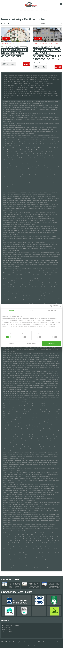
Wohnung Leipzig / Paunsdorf (14, 440)
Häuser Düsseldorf (33, 135)
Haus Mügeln (12, 498)
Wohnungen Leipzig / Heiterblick (10, 301)
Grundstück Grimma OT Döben (23, 147)
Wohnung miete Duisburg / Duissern (29, 129)
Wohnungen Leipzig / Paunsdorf (45, 436)
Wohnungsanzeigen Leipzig (12, 200)
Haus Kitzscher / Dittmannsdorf (23, 190)
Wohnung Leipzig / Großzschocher (36, 285)
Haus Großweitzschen (18, 156)
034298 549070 (19, 10)
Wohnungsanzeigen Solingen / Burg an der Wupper (23, 518)
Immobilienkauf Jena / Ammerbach (10, 188)
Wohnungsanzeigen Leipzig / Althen (39, 214)
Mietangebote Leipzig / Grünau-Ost (22, 291)
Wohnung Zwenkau (48, 567)
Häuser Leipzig (36, 200)
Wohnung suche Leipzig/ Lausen (10, 474)
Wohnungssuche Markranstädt (18, 494)
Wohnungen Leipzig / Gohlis (36, 270)
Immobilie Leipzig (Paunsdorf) (34, 208)
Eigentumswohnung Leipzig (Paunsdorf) (29, 204)
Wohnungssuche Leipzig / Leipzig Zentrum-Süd (35, 385)
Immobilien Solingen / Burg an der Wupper (39, 520)
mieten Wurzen (53, 559)
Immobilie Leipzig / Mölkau (19, 422)
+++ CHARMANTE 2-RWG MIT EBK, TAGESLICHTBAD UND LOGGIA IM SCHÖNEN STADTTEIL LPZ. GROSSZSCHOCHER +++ (47, 53)
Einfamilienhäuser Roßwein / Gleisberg (36, 506)
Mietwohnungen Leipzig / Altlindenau (38, 218)
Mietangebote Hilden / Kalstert (19, 166)
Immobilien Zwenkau (16, 569)
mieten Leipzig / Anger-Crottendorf (32, 232)
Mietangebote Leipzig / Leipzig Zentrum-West (28, 391)
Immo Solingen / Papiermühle (48, 524)
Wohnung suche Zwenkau (12, 567)
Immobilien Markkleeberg (35, 490)
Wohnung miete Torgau (54, 547)
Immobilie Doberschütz (49, 123)
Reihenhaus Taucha (26, 534)
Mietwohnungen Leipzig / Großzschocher (28, 280)
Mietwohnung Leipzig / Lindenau (51, 401)
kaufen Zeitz (11, 563)
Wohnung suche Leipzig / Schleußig (39, 462)
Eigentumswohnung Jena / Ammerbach (29, 182)
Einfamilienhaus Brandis (19, 115)
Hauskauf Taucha (19, 538)
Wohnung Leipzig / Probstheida (15, 456)
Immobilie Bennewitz (39, 101)
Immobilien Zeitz (25, 563)
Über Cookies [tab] (52, 310)
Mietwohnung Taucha (7, 534)
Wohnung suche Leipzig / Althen (10, 214)
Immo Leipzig (31, 196)
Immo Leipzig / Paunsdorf (44, 434)
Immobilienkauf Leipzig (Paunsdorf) (10, 210)
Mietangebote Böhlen (14, 117)
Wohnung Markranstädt (45, 494)
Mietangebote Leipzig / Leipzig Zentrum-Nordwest (31, 371)
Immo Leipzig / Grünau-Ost (8, 291)
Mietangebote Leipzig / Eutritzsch (21, 260)
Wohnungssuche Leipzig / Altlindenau (11, 222)
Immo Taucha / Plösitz (7, 540)
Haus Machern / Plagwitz (19, 478)
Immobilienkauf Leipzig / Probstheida (16, 458)
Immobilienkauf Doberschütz (15, 125)
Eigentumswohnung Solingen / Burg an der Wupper (37, 514)
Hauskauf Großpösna (7, 153)
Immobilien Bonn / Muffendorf (14, 111)
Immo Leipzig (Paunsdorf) (44, 204)
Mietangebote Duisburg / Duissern (22, 127)
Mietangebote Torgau (13, 547)
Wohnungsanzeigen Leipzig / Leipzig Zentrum (38, 357)
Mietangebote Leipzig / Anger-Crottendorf (26, 226)
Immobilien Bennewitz (49, 101)
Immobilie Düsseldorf (50, 135)
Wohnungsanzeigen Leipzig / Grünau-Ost (28, 295)
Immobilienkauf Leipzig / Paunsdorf (24, 442)
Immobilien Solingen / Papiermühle (16, 530)
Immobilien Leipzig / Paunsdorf (9, 442)
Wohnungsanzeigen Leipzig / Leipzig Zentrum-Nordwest (23, 377)
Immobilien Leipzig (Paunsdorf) (47, 208)
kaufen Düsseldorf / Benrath (27, 143)
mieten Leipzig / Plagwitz (41, 448)
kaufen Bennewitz (30, 101)
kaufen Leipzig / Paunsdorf (26, 440)
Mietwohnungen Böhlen (24, 117)
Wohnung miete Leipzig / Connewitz (24, 254)
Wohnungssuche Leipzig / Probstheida (37, 454)
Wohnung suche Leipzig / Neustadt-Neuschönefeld (28, 428)
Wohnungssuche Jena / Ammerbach (31, 184)
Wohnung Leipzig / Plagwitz (29, 448)
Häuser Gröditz (19, 162)
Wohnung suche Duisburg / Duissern (45, 129)
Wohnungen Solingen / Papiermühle (10, 526)
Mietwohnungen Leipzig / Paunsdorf (15, 436)
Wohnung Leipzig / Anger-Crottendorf (16, 232)
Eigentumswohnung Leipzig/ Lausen (27, 472)
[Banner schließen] (60, 306)
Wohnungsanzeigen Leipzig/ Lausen (39, 474)
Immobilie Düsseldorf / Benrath (39, 143)
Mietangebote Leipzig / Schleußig (21, 460)
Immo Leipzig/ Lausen (40, 472)
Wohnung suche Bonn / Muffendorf (39, 107)
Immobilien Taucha (11, 538)
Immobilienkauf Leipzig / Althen (43, 216)
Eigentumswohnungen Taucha (9, 532)
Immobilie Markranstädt (14, 496)
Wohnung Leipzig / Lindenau (30, 405)
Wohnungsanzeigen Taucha (12, 536)
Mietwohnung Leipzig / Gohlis (23, 270)
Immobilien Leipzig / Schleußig (14, 466)
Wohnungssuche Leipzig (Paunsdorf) (31, 206)
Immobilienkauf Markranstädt (37, 496)
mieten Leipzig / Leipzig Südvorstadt (27, 349)
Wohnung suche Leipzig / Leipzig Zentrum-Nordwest (32, 375)
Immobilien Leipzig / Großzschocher (39, 287)
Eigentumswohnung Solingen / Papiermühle (32, 524)
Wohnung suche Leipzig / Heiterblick (40, 301)
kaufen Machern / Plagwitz (42, 478)
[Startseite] (31, 4)
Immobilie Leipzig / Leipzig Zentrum (29, 359)
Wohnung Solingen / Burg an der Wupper (43, 518)
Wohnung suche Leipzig (46, 198)
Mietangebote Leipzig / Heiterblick (22, 299)
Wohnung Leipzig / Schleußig (31, 464)
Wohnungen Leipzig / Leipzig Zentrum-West (32, 393)
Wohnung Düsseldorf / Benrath (13, 143)
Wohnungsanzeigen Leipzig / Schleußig (16, 464)
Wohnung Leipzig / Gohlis (52, 272)
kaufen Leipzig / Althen (8, 216)
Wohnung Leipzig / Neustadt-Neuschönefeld (42, 430)
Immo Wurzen (6, 557)
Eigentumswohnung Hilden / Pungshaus (30, 174)
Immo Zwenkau (6, 565)
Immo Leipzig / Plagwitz (8, 444)
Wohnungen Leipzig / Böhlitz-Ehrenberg (29, 244)
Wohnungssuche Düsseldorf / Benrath (37, 141)
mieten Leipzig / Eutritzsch (43, 264)
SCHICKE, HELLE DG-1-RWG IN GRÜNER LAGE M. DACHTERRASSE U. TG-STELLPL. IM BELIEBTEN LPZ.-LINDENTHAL (14, 587)
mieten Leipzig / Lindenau (42, 405)
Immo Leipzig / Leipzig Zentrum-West (11, 391)
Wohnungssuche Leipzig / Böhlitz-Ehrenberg (31, 246)
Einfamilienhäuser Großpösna (43, 153)
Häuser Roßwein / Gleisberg (50, 502)
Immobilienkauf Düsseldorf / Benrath (14, 145)
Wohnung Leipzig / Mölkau (54, 420)
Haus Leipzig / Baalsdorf (34, 236)
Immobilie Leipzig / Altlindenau (14, 224)
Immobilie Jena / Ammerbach (33, 186)
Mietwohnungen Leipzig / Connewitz (37, 252)
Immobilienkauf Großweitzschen (34, 158)
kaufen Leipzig (43, 200)
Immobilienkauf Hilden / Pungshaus (10, 180)
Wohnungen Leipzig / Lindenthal (10, 411)
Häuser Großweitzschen (28, 156)
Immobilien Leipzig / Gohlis (40, 274)
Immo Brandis (6, 113)
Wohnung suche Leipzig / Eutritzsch (40, 262)
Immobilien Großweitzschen (9, 158)
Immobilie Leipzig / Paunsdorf (51, 440)
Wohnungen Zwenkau (47, 565)
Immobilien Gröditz (42, 162)
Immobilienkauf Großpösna (18, 153)
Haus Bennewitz (14, 101)
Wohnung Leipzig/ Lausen (53, 474)
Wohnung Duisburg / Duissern (43, 131)
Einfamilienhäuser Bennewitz (38, 103)
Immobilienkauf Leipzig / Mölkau (45, 422)
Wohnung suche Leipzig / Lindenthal (40, 411)
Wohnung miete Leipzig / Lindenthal (24, 411)
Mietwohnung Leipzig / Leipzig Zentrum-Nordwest (22, 373)
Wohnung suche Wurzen (12, 559)
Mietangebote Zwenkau (15, 565)
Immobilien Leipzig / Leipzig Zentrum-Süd (18, 389)
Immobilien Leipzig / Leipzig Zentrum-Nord (18, 369)
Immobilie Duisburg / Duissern (13, 133)
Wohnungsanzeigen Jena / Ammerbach (48, 184)
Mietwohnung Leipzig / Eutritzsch (51, 260)
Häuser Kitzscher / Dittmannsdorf (38, 190)
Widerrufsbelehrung (43, 641)
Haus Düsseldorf (25, 135)
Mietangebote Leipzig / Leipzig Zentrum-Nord (28, 361)
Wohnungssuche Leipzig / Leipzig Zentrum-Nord (36, 365)
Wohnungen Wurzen (45, 557)
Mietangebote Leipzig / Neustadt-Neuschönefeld (31, 424)
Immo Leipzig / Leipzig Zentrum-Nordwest (12, 371)
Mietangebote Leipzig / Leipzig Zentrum (25, 353)
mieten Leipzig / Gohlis (18, 274)
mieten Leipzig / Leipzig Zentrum (14, 359)
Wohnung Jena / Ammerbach (9, 186)
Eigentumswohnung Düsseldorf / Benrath (30, 139)
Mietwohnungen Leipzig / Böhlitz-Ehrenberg (45, 242)
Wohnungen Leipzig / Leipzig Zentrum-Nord (32, 363)
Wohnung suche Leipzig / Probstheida (20, 454)
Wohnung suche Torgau (8, 549)
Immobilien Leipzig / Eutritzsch (14, 266)
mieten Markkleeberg (13, 490)
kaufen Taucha (43, 536)
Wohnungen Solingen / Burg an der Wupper (18, 516)
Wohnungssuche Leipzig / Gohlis (24, 272)
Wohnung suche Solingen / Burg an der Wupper (38, 516)
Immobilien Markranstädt (25, 496)
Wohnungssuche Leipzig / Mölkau (25, 420)
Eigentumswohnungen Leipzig (9, 196)
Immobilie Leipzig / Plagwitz (52, 448)
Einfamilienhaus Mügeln (19, 500)
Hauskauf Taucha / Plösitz (15, 542)
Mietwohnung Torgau (34, 547)
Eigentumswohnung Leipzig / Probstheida (31, 452)
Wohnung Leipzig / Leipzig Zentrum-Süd (20, 387)
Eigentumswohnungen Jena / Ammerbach (11, 182)
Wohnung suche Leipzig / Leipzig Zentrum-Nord (16, 365)
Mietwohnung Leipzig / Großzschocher (46, 280)
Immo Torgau (6, 547)
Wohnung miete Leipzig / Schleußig (24, 462)
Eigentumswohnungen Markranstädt (10, 492)
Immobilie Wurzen (7, 561)
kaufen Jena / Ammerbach (21, 186)
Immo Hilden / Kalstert (8, 166)
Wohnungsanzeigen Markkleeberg (33, 488)
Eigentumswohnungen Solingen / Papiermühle (12, 524)
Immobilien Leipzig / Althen (30, 216)
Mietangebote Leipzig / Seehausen (40, 468)
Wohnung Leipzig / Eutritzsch (31, 264)
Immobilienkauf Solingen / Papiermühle (32, 530)
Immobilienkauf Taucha (28, 538)
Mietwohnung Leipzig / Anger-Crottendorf (11, 228)
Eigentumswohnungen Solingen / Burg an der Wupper (14, 514)
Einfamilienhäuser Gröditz (29, 164)
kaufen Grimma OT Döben (48, 147)
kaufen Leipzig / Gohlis (8, 274)
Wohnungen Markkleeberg (34, 486)
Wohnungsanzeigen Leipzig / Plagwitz (15, 448)
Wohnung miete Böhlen (54, 117)
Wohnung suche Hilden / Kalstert (32, 168)
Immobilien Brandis (43, 113)
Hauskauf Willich (48, 553)
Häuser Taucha (36, 536)
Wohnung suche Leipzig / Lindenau (39, 403)
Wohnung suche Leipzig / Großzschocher (40, 282)
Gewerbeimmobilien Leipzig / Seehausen (11, 468)
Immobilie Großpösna (41, 151)
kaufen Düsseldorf (42, 135)
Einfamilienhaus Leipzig (30, 202)
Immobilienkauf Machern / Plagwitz (40, 480)
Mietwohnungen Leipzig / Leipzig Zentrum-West (49, 391)
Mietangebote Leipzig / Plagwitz (20, 444)
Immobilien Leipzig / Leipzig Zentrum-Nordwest (48, 379)
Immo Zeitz (5, 563)
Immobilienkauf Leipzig (20, 202)
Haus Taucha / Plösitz (17, 540)
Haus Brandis (12, 113)
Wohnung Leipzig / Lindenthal (31, 413)
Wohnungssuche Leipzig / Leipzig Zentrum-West (36, 395)
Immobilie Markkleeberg (24, 490)
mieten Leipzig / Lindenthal (44, 413)
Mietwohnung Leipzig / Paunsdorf (31, 436)
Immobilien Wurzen (15, 561)
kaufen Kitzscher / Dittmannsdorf (53, 190)
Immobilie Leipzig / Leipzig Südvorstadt (44, 349)
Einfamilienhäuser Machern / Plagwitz (15, 482)
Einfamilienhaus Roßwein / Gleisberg (19, 506)
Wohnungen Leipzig (17, 198)
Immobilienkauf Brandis (8, 115)
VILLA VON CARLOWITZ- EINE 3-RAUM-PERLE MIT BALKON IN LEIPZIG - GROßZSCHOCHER (14, 52)
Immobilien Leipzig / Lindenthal (14, 416)
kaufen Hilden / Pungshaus (21, 178)
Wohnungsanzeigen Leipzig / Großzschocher (19, 285)
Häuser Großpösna (23, 151)
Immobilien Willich (40, 553)
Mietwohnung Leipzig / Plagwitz (48, 444)
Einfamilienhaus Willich (11, 555)
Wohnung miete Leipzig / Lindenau (24, 403)
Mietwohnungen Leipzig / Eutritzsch (36, 260)
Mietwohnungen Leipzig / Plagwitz (34, 444)
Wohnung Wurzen (45, 559)
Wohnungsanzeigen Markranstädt (33, 494)
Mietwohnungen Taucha (50, 532)
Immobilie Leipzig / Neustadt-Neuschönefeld (23, 432)
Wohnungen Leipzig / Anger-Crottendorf (29, 228)
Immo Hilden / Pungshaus (44, 174)
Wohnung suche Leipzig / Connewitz (40, 254)
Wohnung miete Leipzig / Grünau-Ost (31, 293)
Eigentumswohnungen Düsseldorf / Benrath (12, 139)
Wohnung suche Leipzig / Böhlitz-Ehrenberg (12, 246)
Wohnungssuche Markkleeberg (18, 488)
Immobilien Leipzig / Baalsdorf (26, 238)
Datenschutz (52, 641)
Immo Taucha (32, 532)
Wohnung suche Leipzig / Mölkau (10, 420)
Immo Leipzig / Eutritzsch (8, 260)
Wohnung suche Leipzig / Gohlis (9, 272)
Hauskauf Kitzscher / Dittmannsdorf (42, 192)
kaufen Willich (25, 553)
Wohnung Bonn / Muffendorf (31, 109)
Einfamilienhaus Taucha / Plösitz (42, 542)
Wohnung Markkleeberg (46, 488)
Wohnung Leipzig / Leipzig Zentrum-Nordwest (45, 377)
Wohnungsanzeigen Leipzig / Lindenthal (16, 413)
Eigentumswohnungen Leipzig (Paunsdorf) (12, 204)
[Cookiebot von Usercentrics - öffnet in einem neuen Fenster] (51, 306)
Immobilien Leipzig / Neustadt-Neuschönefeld (43, 432)
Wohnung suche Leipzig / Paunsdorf (19, 438)
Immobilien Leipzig (10, 202)
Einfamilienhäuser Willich (22, 555)
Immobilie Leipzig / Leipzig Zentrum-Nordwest (28, 379)
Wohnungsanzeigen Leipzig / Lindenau (16, 405)
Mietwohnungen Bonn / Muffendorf (36, 105)
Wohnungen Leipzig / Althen (51, 212)
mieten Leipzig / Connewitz (44, 256)
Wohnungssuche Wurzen (23, 559)
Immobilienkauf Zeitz (33, 563)
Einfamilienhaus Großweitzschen (48, 158)
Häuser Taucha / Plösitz (28, 540)
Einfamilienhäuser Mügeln (29, 500)
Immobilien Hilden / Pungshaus (48, 178)
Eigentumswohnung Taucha (22, 532)
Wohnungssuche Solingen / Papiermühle (45, 526)
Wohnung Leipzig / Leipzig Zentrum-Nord (21, 367)
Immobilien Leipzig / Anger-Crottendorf (11, 234)
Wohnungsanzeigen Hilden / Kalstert (10, 170)
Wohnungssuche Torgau (19, 549)
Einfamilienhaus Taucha (39, 538)
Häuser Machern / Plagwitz (31, 478)
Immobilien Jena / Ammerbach (46, 186)
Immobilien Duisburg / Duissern (27, 133)
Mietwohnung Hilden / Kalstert (47, 166)
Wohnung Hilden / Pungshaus (9, 178)
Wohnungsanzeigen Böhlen (30, 119)
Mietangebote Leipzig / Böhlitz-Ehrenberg (26, 242)
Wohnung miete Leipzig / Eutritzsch (24, 262)
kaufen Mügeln (26, 498)
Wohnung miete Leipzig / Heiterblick (24, 301)
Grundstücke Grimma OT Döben (10, 147)
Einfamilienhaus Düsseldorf (40, 137)
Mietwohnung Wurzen (35, 557)
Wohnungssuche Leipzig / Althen (24, 214)
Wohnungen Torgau (44, 547)
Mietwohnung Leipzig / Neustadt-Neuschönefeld (20, 426)
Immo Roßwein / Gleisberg (26, 502)
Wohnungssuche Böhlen (19, 119)
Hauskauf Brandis (51, 113)
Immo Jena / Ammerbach (43, 182)
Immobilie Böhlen (55, 119)
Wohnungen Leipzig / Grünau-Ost (16, 293)
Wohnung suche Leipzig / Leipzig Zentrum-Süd (15, 385)
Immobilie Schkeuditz (21, 512)
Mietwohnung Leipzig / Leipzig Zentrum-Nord (12, 363)
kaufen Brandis (26, 113)
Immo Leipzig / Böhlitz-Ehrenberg (10, 242)
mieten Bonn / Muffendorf (43, 109)
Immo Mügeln (6, 498)
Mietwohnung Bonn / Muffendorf (51, 105)
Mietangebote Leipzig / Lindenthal (22, 409)
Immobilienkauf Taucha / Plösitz (28, 542)
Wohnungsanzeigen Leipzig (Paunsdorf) (48, 206)
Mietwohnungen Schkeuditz (28, 508)
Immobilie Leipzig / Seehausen (9, 470)
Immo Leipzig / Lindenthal (8, 409)
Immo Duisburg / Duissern (8, 127)
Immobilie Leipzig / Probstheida (41, 456)
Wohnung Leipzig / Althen (52, 214)
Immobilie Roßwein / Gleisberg (18, 504)
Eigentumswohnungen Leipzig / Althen (11, 212)
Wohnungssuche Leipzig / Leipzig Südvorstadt (25, 347)
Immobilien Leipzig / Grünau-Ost (29, 297)
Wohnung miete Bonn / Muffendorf (24, 107)
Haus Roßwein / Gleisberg (38, 502)
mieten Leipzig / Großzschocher (9, 287)
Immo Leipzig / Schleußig (8, 460)
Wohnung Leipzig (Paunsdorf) (9, 208)
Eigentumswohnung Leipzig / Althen (27, 212)
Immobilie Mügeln (34, 498)
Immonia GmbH (23, 641)
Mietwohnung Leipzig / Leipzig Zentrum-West (12, 393)
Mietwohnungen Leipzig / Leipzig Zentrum (43, 353)
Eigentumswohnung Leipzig (22, 196)
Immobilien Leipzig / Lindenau (14, 407)
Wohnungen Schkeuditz (51, 508)
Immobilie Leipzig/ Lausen (18, 476)
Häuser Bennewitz (22, 101)
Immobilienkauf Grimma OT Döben (32, 149)
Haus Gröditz (12, 162)
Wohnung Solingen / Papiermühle (29, 528)
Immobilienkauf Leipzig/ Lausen (43, 476)
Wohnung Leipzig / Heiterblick (32, 303)
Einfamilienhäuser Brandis (30, 115)
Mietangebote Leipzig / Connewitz (22, 252)
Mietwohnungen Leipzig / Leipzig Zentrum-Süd (48, 381)
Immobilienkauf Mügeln (8, 500)
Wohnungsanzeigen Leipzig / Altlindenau (27, 222)
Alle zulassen (51, 343)
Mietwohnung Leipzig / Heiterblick (53, 299)
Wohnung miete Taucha (36, 534)
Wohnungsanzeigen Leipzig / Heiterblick (16, 303)
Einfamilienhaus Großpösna (31, 153)
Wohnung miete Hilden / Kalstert (17, 168)
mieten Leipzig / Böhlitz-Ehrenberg (31, 248)
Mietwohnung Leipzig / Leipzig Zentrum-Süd (12, 383)
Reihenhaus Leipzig (26, 198)
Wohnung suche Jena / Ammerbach (16, 184)
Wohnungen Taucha (17, 534)
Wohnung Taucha (22, 536)
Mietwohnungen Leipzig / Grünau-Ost (38, 291)
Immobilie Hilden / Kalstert (47, 170)
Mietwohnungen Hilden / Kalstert (34, 166)
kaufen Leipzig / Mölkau (8, 422)
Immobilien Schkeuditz (31, 512)
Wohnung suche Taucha (47, 534)
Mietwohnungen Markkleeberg (9, 486)
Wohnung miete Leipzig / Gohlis (49, 270)
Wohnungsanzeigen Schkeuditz (46, 510)
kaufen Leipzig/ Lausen (8, 476)
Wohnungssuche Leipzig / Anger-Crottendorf (31, 230)
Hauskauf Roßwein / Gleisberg (46, 504)
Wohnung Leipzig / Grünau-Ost (44, 295)
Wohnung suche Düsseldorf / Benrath (20, 141)
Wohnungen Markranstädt (48, 492)
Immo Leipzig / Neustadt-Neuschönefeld (11, 424)
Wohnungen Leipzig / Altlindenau (15, 220)
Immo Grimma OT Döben (36, 147)
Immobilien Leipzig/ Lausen (30, 476)
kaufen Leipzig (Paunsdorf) (21, 208)
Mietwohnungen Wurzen (25, 557)
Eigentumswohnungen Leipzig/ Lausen (11, 472)
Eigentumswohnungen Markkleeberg (10, 484)
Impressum (34, 641)
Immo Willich (5, 553)
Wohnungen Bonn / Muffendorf (9, 107)
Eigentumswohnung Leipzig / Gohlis (27, 268)
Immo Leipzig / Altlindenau (8, 218)
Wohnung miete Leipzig (35, 198)
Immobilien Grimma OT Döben (18, 149)
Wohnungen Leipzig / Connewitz (10, 254)
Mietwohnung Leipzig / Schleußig (51, 460)
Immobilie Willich (31, 553)
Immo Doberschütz (30, 123)
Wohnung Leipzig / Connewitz (31, 256)
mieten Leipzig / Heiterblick (44, 303)
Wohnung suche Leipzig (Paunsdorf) (15, 206)
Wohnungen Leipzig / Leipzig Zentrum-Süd (31, 383)
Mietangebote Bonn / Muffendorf (21, 105)
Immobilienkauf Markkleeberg (47, 490)
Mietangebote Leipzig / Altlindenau (22, 218)
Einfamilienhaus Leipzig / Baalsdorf (41, 238)
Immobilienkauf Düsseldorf (28, 137)
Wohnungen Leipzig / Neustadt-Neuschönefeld (40, 426)
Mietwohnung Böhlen (34, 117)
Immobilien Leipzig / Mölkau (31, 422)
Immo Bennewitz (6, 101)
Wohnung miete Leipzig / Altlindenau (30, 220)
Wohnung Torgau (40, 549)
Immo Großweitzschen (8, 156)
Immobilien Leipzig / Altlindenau (28, 224)
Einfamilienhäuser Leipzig (41, 202)
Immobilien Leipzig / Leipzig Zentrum (45, 359)
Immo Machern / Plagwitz (8, 478)
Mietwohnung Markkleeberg (22, 486)
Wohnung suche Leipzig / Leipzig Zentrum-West (16, 395)
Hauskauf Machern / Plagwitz (27, 480)
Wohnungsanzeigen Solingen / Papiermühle (12, 528)
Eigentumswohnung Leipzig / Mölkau (28, 418)
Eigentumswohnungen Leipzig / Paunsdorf (12, 434)
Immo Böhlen (6, 117)
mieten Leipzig (49, 200)
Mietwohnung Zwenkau (37, 565)
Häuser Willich (18, 553)
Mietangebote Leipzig (39, 196)
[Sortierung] (50, 23)
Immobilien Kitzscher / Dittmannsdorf (27, 192)
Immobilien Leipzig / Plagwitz (9, 450)
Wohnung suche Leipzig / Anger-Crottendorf (12, 230)
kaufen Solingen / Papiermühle (43, 528)
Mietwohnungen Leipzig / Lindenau (36, 401)
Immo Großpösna (6, 151)
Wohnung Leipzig (22, 200)
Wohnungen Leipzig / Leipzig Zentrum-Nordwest (43, 373)
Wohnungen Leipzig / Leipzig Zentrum (22, 355)
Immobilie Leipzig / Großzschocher (24, 287)
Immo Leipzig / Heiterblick (8, 299)
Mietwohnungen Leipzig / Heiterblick (37, 299)
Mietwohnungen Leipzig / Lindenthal (37, 409)
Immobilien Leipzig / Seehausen (23, 470)
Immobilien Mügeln (42, 498)
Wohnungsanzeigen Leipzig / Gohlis (39, 272)
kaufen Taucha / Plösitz (38, 540)
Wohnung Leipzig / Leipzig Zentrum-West (21, 397)
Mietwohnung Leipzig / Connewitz (52, 252)
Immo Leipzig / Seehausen (26, 468)
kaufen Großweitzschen (39, 156)
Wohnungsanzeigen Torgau (30, 549)
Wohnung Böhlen (40, 119)
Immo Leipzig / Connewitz (8, 252)
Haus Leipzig (29, 200)
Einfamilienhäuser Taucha (50, 538)
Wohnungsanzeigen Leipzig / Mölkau (40, 420)
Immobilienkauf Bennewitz (13, 103)
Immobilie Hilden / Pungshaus (34, 178)
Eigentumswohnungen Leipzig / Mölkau (11, 418)
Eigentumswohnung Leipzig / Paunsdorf (30, 434)
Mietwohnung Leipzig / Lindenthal (53, 409)
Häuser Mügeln (19, 498)
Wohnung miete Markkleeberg (47, 486)
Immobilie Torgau (55, 549)
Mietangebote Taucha (39, 532)
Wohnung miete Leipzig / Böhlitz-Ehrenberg (48, 244)
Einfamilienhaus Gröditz (19, 164)
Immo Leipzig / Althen (40, 212)
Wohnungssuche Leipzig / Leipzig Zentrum (19, 357)
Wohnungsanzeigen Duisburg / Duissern (27, 131)
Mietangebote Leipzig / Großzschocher (11, 280)
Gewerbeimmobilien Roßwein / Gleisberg (11, 502)
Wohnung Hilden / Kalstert (24, 170)
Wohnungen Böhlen (44, 117)
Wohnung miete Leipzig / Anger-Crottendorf (48, 228)
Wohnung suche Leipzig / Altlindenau (47, 220)
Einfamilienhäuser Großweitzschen (10, 160)
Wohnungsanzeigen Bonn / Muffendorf (16, 109)
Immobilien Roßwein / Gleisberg (32, 504)
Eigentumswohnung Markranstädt (26, 492)
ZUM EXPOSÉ (26, 64)
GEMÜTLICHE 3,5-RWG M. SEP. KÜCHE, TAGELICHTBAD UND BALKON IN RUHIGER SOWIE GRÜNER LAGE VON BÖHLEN (34, 587)
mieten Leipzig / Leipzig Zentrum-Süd (37, 387)
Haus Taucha (30, 536)
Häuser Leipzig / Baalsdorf (45, 236)
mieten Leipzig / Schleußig (42, 464)
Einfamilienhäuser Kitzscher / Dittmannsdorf (42, 194)
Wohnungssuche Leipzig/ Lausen (24, 474)
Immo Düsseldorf (6, 135)
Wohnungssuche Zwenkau (24, 567)
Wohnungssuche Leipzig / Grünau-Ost (11, 295)
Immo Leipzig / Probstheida (46, 452)
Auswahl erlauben (31, 343)
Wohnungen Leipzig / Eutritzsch (9, 262)
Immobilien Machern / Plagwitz (13, 480)
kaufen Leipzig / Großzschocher (51, 285)
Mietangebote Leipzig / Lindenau (21, 401)
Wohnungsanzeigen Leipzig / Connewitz (16, 256)
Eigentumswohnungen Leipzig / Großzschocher (13, 278)
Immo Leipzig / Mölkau (41, 418)
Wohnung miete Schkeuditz (9, 510)
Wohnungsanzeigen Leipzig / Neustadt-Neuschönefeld (21, 430)
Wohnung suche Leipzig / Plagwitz (38, 446)
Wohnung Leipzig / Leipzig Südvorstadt (11, 349)
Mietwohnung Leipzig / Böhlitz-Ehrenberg (11, 244)
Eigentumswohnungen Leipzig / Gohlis (11, 268)
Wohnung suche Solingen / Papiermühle (27, 526)
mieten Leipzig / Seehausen (53, 468)
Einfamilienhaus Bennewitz (25, 103)
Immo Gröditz (6, 162)
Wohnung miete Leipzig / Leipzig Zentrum (39, 355)
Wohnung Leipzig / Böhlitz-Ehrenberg (16, 248)
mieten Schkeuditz (12, 512)
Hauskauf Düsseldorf (17, 137)
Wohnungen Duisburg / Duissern (14, 129)
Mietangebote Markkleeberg (49, 484)
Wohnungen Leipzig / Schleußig (9, 462)
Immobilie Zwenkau (7, 569)
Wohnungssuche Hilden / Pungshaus (31, 176)
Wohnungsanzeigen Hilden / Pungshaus (48, 176)
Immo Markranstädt (38, 492)
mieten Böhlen (48, 119)
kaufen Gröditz (26, 162)
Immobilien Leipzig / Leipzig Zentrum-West (18, 399)
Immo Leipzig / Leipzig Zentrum (9, 353)
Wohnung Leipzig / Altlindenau (43, 222)
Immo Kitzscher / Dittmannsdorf (9, 190)
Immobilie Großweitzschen (50, 156)
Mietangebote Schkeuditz (16, 508)
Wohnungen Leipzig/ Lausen (51, 472)
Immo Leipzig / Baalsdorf (8, 236)
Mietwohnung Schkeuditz (40, 508)
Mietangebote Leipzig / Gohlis (51, 268)
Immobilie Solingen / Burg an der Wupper (21, 520)
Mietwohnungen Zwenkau (26, 565)
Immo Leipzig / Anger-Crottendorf (10, 226)
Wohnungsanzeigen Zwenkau (37, 567)
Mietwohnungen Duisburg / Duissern (37, 127)
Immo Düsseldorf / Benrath (46, 139)
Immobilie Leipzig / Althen (18, 216)
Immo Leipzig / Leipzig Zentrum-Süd (10, 381)
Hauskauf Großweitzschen (21, 158)
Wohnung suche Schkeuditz (21, 510)
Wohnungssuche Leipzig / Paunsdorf (35, 438)
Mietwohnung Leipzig (7, 198)
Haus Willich (11, 553)
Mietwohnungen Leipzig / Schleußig (36, 460)
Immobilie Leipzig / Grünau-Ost (15, 297)
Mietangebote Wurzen (14, 557)
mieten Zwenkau (56, 567)
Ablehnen (11, 343)
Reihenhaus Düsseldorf (16, 135)
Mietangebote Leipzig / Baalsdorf (21, 236)
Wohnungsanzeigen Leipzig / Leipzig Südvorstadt (45, 347)
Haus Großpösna (14, 151)
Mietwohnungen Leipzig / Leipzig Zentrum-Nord (49, 361)
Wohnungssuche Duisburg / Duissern (11, 131)
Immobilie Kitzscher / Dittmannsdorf (10, 192)
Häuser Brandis (19, 113)
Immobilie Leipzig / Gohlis (29, 274)
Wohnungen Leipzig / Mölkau (53, 418)
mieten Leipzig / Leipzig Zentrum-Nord (39, 367)
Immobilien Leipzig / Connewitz (14, 258)
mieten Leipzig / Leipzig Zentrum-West (39, 397)
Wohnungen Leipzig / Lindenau (9, 403)
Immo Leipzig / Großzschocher (49, 278)
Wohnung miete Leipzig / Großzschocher (22, 282)
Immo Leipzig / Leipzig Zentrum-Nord (11, 361)
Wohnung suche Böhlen (8, 119)
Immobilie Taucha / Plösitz (49, 540)
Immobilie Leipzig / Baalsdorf (14, 238)
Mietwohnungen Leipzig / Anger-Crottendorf (45, 226)
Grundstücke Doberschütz (8, 123)
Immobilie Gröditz (34, 162)
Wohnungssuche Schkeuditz (33, 510)
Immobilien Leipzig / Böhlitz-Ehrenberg (11, 250)
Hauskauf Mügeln (51, 498)
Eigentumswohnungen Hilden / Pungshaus (12, 174)
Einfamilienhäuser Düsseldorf (53, 137)
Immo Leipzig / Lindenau (8, 401)
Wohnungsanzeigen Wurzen (35, 559)
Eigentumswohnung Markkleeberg (26, 484)
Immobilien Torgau (7, 551)
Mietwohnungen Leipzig (50, 196)
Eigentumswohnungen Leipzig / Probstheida (12, 452)
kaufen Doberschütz (39, 123)
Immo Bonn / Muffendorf (8, 105)
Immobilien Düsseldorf (8, 137)
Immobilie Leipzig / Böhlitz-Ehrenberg (47, 248)
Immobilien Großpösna (51, 151)
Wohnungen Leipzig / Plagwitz (9, 446)
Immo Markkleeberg (38, 484)
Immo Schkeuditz (6, 508)
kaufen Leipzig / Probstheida (28, 456)
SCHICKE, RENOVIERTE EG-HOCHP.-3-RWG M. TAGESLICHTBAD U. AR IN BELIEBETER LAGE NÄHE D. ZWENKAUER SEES (54, 587)
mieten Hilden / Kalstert (36, 170)
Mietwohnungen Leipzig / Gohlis (9, 270)
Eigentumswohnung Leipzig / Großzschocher (33, 278)
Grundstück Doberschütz (20, 123)
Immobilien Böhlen (7, 121)
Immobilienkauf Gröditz (8, 164)
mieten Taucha (50, 536)
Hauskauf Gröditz (50, 162)
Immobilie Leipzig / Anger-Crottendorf (48, 232)
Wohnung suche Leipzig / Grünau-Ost (47, 293)
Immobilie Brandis (34, 113)
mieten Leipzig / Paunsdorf (38, 440)
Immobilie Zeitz (17, 563)
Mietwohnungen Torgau (24, 547)
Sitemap (59, 641)
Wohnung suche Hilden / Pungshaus (15, 176)
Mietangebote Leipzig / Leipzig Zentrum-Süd (28, 381)
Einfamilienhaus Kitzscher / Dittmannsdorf (23, 194)
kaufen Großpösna (32, 151)
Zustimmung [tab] (10, 310)
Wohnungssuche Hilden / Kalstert (46, 168)
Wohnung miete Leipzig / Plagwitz (23, 446)
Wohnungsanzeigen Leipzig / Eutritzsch (16, 264)
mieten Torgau (48, 549)
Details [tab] (31, 310)
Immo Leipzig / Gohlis (39, 268)
